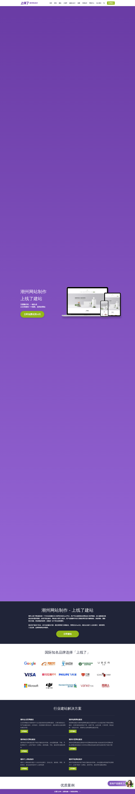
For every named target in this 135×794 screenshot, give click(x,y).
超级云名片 (72, 3)
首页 (51, 3)
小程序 (65, 3)
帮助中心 (91, 3)
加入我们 (98, 3)
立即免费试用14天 (32, 314)
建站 (60, 3)
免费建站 (111, 3)
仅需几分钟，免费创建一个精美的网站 (67, 791)
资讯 (55, 3)
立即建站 (67, 634)
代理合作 (84, 3)
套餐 (79, 3)
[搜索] (104, 3)
